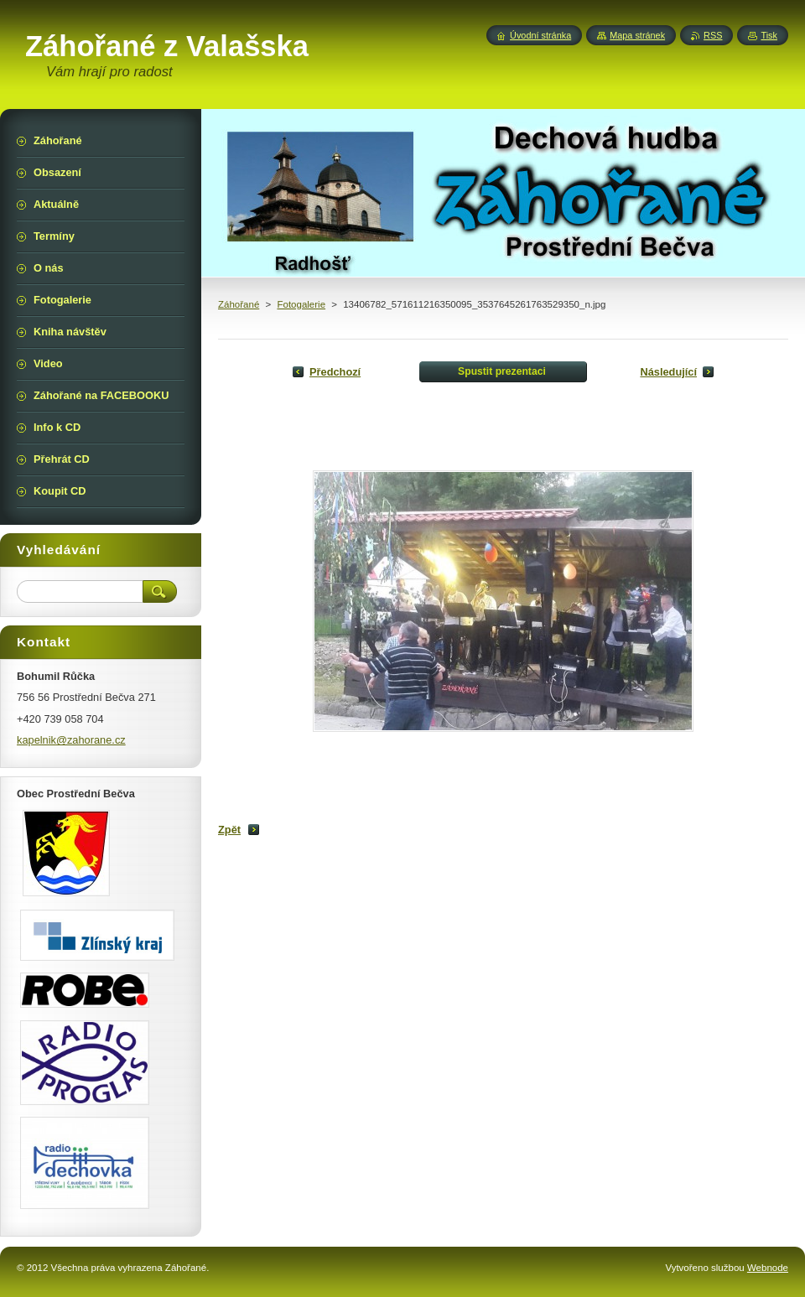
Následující (668, 372)
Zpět (229, 829)
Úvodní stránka (540, 35)
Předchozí (335, 372)
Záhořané (238, 304)
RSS (713, 35)
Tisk (769, 35)
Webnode (767, 1268)
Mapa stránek (637, 35)
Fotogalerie (301, 304)
